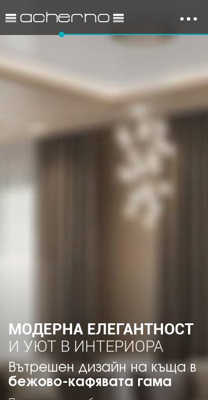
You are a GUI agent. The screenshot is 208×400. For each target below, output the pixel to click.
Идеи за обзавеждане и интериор (65, 17)
